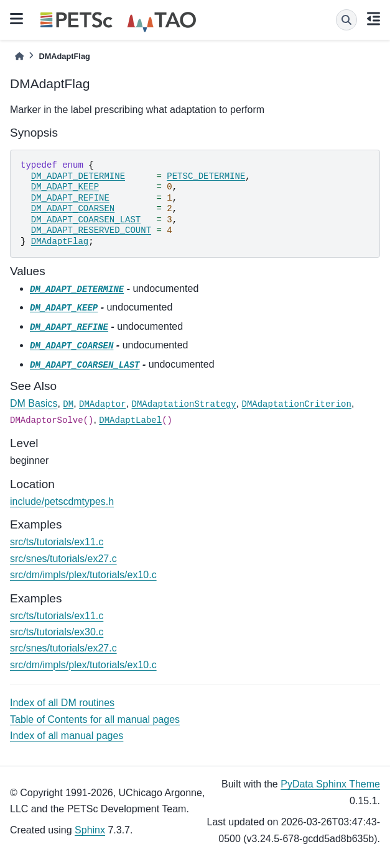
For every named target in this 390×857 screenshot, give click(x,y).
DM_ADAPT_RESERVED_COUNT (91, 230)
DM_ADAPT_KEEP (65, 187)
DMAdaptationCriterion (296, 404)
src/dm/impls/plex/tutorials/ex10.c (83, 574)
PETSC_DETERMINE (206, 176)
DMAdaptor (102, 404)
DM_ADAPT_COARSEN (72, 209)
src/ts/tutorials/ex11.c (56, 542)
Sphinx (90, 830)
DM (68, 404)
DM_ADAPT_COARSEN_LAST (86, 220)
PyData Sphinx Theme (330, 784)
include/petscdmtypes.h (62, 501)
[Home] (19, 56)
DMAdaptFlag (59, 242)
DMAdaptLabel (130, 420)
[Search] (346, 19)
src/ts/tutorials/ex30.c (56, 632)
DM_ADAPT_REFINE (70, 198)
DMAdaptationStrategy (184, 404)
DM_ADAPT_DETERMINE (78, 176)
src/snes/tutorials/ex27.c (63, 558)
